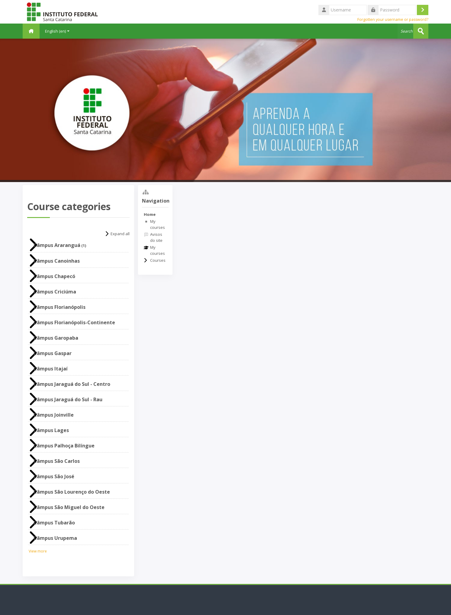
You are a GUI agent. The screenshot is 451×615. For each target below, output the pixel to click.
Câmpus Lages (51, 430)
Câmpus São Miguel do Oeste (69, 507)
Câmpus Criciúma (55, 291)
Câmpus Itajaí (51, 368)
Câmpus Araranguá (57, 245)
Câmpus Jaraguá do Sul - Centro (72, 384)
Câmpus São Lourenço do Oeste (72, 491)
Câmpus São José (54, 476)
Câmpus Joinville (54, 415)
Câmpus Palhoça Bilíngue (64, 445)
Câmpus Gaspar (53, 353)
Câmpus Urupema (55, 538)
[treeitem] (155, 237)
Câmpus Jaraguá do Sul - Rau (68, 399)
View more (38, 551)
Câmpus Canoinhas (57, 261)
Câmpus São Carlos (57, 461)
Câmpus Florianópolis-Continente (74, 322)
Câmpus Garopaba (56, 338)
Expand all (120, 233)
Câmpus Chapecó (54, 276)
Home (150, 214)
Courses (158, 260)
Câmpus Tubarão (54, 522)
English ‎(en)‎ (57, 31)
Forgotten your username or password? (392, 19)
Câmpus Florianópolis (59, 307)
